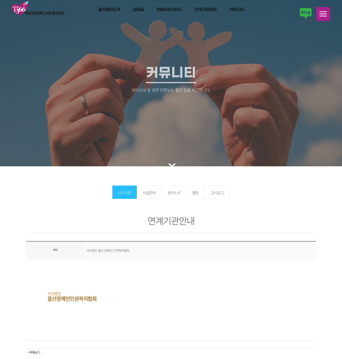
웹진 (195, 192)
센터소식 (174, 192)
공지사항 (124, 192)
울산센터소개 (109, 9)
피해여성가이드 (169, 9)
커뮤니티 (236, 9)
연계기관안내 (205, 9)
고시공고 (217, 192)
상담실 (138, 9)
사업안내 (149, 192)
